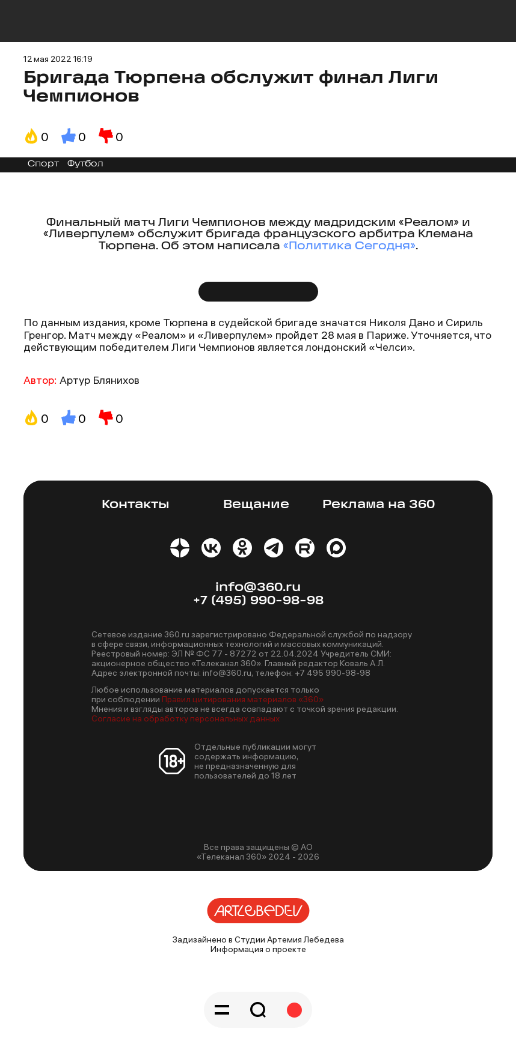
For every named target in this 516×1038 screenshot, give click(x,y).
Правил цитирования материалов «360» (243, 699)
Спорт (43, 164)
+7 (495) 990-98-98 (258, 601)
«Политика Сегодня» (349, 246)
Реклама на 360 (378, 505)
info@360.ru (258, 587)
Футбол (85, 164)
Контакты (136, 505)
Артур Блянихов (100, 380)
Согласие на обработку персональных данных (185, 718)
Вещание (256, 505)
